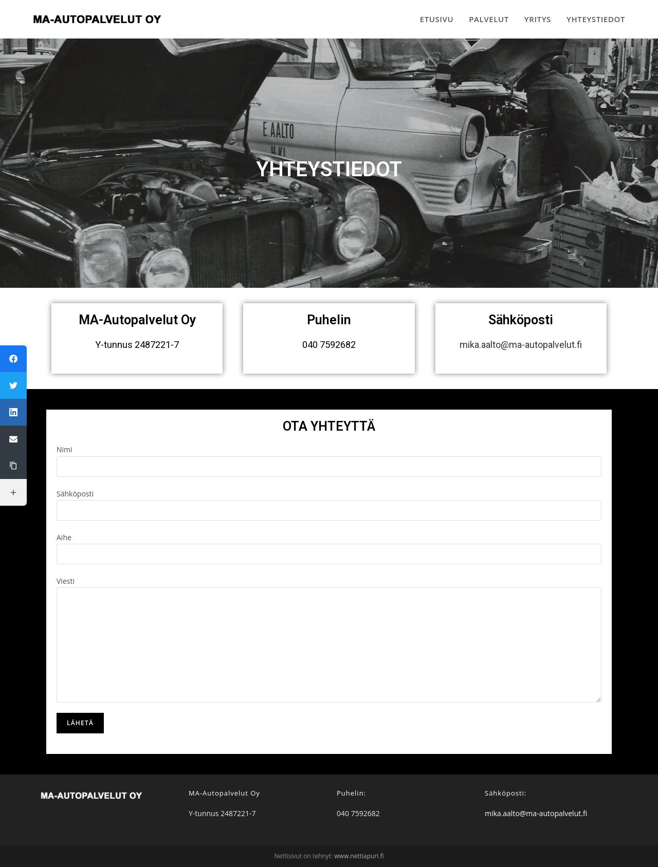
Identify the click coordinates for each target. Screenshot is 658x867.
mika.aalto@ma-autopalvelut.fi (521, 344)
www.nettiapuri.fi (358, 856)
